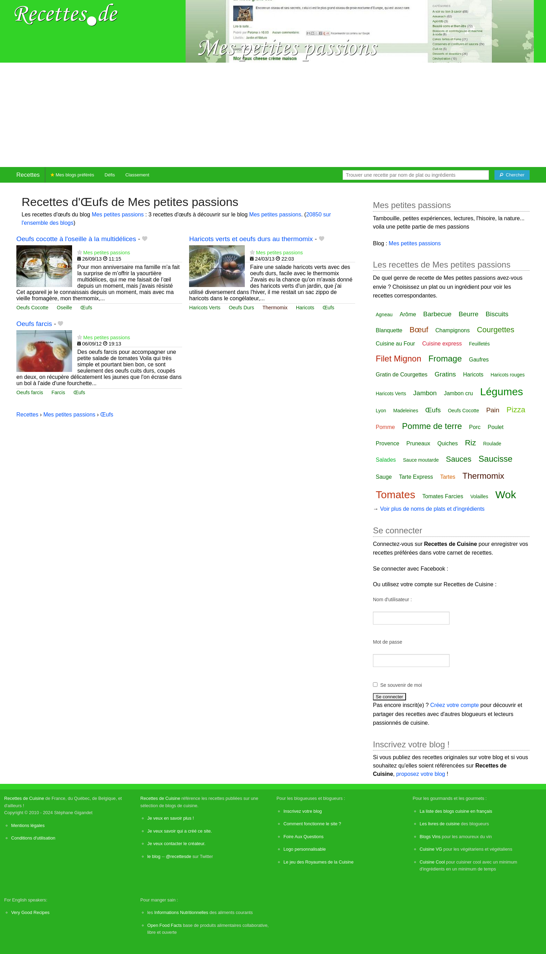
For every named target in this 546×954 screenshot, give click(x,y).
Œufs (86, 307)
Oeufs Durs (241, 307)
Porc (475, 427)
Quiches (447, 443)
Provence (387, 443)
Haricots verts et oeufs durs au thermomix (251, 239)
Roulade (492, 443)
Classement (137, 174)
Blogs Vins (430, 836)
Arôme (408, 314)
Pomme (385, 427)
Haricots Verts (204, 307)
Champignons (452, 330)
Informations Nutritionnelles (181, 912)
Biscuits (497, 314)
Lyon (381, 410)
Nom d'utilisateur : (392, 599)
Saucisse (495, 458)
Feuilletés (479, 344)
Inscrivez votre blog (302, 811)
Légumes (501, 391)
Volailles (479, 496)
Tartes (447, 477)
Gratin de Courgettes (402, 374)
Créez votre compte (454, 705)
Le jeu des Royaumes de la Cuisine (318, 862)
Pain (492, 410)
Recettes (28, 175)
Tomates (395, 494)
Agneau (384, 314)
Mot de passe (387, 642)
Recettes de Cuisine (24, 798)
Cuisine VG (431, 849)
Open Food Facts (164, 925)
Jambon (425, 393)
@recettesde (178, 856)
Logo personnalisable (304, 849)
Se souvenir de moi (401, 685)
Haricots (305, 307)
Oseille (64, 307)
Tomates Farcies (442, 496)
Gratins (445, 374)
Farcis (58, 392)
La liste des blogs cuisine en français (456, 811)
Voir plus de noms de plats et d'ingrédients (432, 509)
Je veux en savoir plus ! (170, 818)
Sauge (384, 477)
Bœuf (419, 329)
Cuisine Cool (432, 862)
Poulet (495, 427)
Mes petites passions (117, 214)
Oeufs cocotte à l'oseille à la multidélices (76, 239)
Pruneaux (418, 443)
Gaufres (479, 360)
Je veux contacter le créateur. (176, 843)
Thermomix (275, 307)
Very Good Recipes (30, 912)
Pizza (516, 409)
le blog (154, 856)
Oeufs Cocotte (32, 307)
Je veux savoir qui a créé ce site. (179, 831)
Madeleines (405, 410)
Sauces (458, 459)
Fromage (445, 358)
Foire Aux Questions (303, 836)
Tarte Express (416, 477)
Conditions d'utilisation (33, 838)
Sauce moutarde (421, 460)
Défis (109, 174)
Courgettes (495, 329)
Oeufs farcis (34, 323)
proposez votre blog (420, 774)
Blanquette (389, 330)
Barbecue (437, 314)
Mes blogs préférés (72, 174)
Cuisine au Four (395, 344)
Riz (470, 442)
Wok (506, 494)
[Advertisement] (273, 115)
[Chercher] (512, 175)
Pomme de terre (432, 426)
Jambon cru (458, 393)
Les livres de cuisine (440, 823)
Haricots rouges (508, 374)
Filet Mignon (398, 358)
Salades (386, 460)
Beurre (468, 314)
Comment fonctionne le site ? (312, 823)
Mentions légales (28, 825)
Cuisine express (442, 344)
